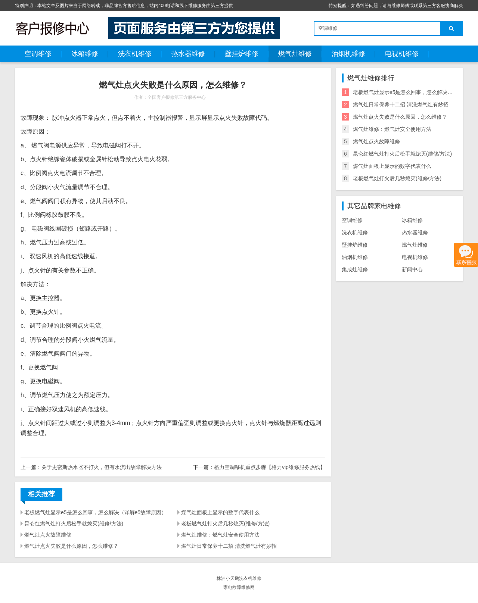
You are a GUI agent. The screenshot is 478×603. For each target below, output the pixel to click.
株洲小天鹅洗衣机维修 (239, 578)
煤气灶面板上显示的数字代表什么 (220, 512)
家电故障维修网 (239, 587)
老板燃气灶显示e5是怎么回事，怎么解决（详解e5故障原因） (95, 512)
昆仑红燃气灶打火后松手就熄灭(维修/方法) (73, 524)
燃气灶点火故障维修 (47, 535)
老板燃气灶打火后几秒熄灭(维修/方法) (225, 524)
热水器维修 (188, 53)
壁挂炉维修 (241, 53)
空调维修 (38, 53)
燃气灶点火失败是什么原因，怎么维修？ (71, 546)
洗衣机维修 (135, 53)
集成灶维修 (355, 269)
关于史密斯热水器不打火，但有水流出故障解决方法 (101, 467)
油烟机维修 (348, 53)
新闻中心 (412, 269)
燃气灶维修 (295, 53)
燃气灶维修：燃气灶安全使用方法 (220, 535)
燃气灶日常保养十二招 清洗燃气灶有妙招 (229, 546)
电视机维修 (402, 53)
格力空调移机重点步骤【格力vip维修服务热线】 (269, 467)
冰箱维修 (84, 53)
